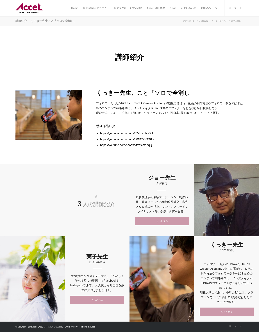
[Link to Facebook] (241, 8)
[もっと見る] (162, 221)
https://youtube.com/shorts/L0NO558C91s (127, 139)
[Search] (216, 8)
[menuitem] (75, 8)
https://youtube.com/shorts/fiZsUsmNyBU (126, 133)
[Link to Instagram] (230, 8)
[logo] (30, 8)
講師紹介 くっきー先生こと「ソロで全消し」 (46, 20)
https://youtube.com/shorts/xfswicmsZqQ (126, 145)
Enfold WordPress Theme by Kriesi (80, 327)
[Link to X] (235, 8)
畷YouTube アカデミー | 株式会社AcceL (45, 327)
